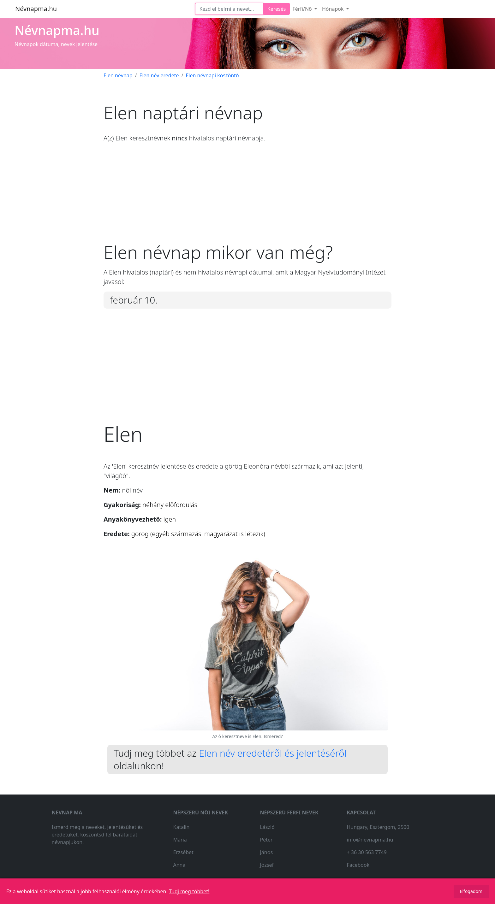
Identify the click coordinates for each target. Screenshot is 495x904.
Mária (180, 839)
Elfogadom (471, 891)
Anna (179, 864)
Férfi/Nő (302, 8)
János (266, 852)
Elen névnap (118, 75)
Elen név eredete (159, 75)
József (267, 864)
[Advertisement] (247, 197)
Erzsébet (183, 852)
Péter (266, 839)
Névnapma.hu (36, 8)
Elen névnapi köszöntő (212, 75)
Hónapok (333, 8)
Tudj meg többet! (189, 891)
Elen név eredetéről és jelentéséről (272, 753)
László (267, 827)
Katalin (181, 827)
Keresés (276, 8)
